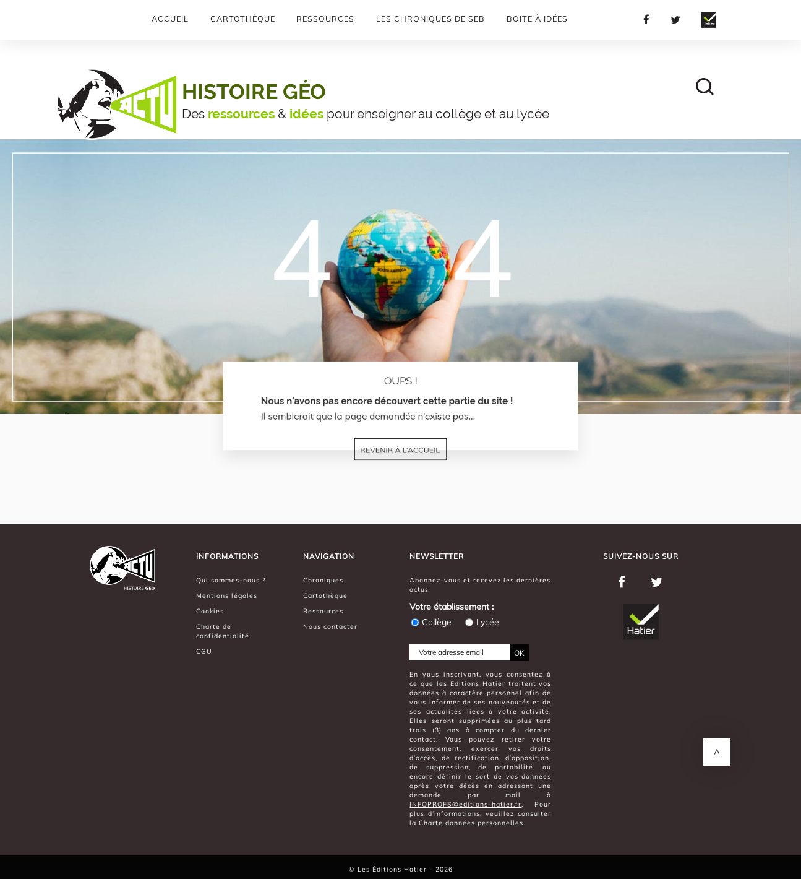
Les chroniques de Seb (430, 19)
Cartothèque (242, 19)
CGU (204, 651)
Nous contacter (330, 626)
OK (519, 652)
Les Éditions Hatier (393, 869)
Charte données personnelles (471, 822)
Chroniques (323, 580)
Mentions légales (226, 595)
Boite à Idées (537, 19)
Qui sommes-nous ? (231, 580)
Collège (430, 622)
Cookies (210, 611)
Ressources (325, 19)
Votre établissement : (451, 606)
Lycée (481, 622)
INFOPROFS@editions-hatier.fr (465, 804)
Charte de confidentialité (222, 631)
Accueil (170, 19)
